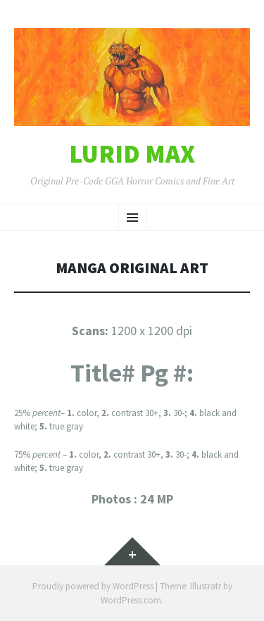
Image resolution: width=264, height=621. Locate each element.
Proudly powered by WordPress (92, 586)
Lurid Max (132, 154)
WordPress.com (131, 600)
